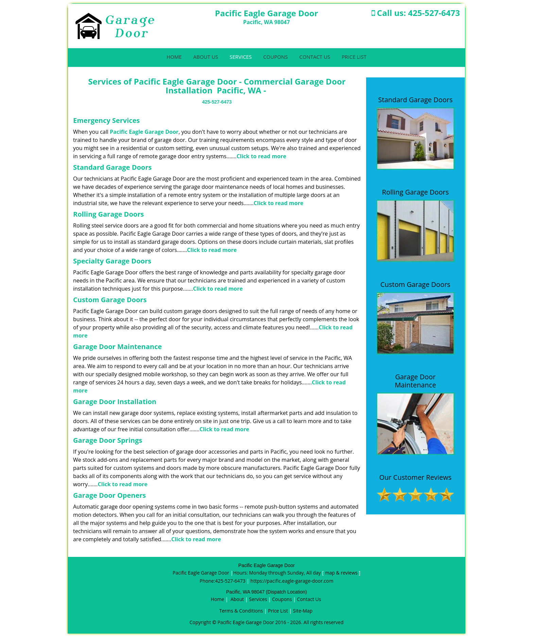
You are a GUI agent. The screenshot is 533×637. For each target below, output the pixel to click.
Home (174, 56)
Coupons (275, 56)
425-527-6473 (434, 12)
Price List (354, 56)
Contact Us (314, 56)
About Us (205, 56)
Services (240, 56)
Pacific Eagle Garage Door (144, 131)
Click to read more (261, 156)
